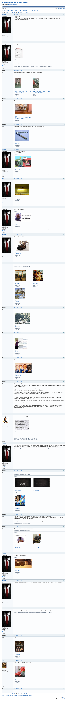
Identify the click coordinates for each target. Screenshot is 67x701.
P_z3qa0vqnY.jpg (17, 301)
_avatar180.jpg (17, 679)
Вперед (27, 12)
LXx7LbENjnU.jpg (36, 547)
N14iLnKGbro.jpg (18, 253)
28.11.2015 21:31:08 (18, 470)
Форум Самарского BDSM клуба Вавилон (15, 2)
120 (24, 12)
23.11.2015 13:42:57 (18, 179)
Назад (7, 12)
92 (20, 12)
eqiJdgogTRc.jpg (17, 547)
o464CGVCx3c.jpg (36, 490)
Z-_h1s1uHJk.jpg (17, 508)
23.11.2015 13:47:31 (18, 207)
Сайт (4, 38)
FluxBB (63, 699)
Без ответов (63, 8)
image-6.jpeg (17, 224)
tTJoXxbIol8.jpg (17, 654)
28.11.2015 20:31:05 (18, 443)
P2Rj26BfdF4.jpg (18, 61)
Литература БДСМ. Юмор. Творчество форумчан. (21, 11)
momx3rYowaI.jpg (18, 375)
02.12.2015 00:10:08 (18, 553)
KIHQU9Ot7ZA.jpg (18, 169)
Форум (3, 11)
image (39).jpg (17, 433)
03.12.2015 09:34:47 (18, 689)
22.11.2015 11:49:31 (18, 42)
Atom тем (63, 697)
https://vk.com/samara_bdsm (12, 4)
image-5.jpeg (17, 198)
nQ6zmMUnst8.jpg (18, 490)
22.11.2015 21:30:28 (18, 124)
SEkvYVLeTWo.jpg (36, 283)
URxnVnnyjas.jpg (18, 283)
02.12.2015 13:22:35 (18, 635)
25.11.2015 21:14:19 (18, 263)
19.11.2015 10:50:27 (18, 14)
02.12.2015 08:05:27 (18, 580)
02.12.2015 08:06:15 (18, 608)
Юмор (38, 11)
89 (14, 12)
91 (18, 12)
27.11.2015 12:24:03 (18, 381)
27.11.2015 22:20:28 (18, 414)
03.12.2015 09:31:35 (18, 660)
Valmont (4, 14)
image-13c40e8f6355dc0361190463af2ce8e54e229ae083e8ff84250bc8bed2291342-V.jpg (23, 118)
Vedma (3, 414)
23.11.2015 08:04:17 (18, 149)
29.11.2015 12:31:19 (18, 514)
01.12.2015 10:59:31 (18, 526)
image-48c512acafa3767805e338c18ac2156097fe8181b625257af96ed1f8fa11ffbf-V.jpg (23, 92)
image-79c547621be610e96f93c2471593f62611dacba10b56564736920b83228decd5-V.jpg (41, 92)
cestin (3, 660)
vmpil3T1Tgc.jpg (17, 143)
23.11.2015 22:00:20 (18, 234)
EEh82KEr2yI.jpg (18, 570)
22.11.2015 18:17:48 (18, 70)
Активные (58, 8)
